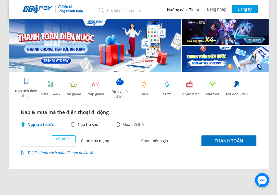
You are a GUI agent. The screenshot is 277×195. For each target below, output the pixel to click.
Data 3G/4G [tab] (50, 88)
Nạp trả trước (41, 124)
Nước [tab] (167, 88)
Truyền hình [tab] (190, 88)
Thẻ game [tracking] (73, 88)
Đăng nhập (216, 9)
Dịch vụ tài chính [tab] (120, 88)
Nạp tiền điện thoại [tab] (26, 87)
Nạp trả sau (88, 124)
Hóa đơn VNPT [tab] (236, 88)
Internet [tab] (212, 88)
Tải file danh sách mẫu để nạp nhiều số (60, 152)
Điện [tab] (144, 88)
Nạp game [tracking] (96, 88)
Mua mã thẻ (133, 124)
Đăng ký (245, 9)
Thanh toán (229, 141)
